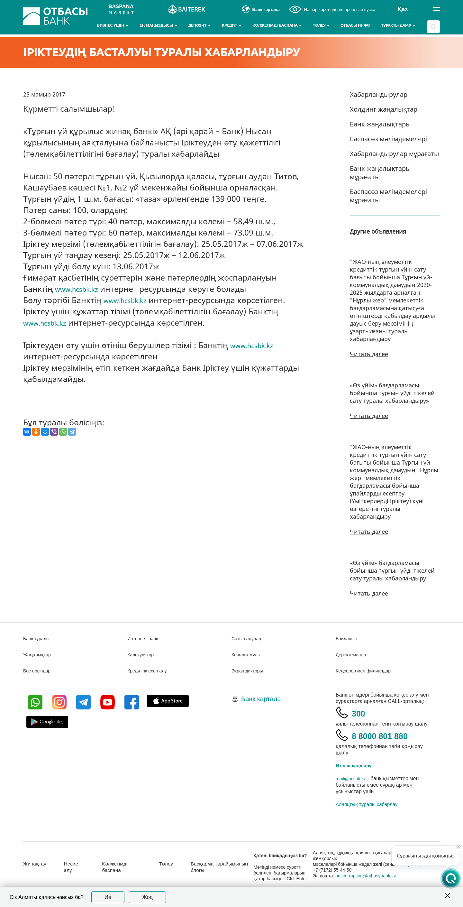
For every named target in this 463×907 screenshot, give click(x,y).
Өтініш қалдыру (356, 765)
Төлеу (321, 25)
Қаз (403, 9)
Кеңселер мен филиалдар (367, 670)
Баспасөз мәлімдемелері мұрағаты (388, 195)
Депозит (199, 25)
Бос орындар (38, 670)
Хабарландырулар (378, 94)
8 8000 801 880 (391, 735)
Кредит (231, 25)
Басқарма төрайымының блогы (228, 867)
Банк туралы (38, 638)
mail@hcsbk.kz (353, 778)
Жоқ (147, 897)
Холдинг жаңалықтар (383, 109)
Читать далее (369, 354)
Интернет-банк (144, 638)
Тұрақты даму (398, 25)
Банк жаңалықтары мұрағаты (380, 172)
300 (361, 712)
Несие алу (76, 867)
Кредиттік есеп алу (149, 670)
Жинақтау (36, 863)
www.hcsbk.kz (81, 288)
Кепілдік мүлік (248, 654)
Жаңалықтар (39, 654)
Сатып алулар (248, 638)
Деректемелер (353, 654)
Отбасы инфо (355, 25)
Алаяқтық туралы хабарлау (366, 804)
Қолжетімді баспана (277, 25)
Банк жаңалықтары (380, 124)
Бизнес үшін (112, 25)
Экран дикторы (249, 670)
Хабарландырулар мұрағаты (394, 153)
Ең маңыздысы (158, 25)
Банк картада (261, 698)
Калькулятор (142, 654)
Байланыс (348, 638)
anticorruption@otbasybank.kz (374, 875)
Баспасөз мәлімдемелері (388, 138)
